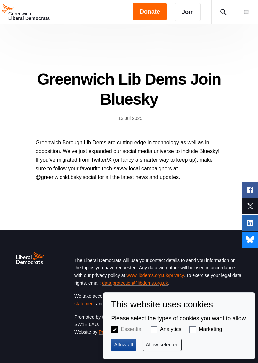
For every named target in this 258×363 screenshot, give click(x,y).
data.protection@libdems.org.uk (135, 283)
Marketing (210, 329)
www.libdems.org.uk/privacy (155, 275)
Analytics (170, 329)
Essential (132, 329)
